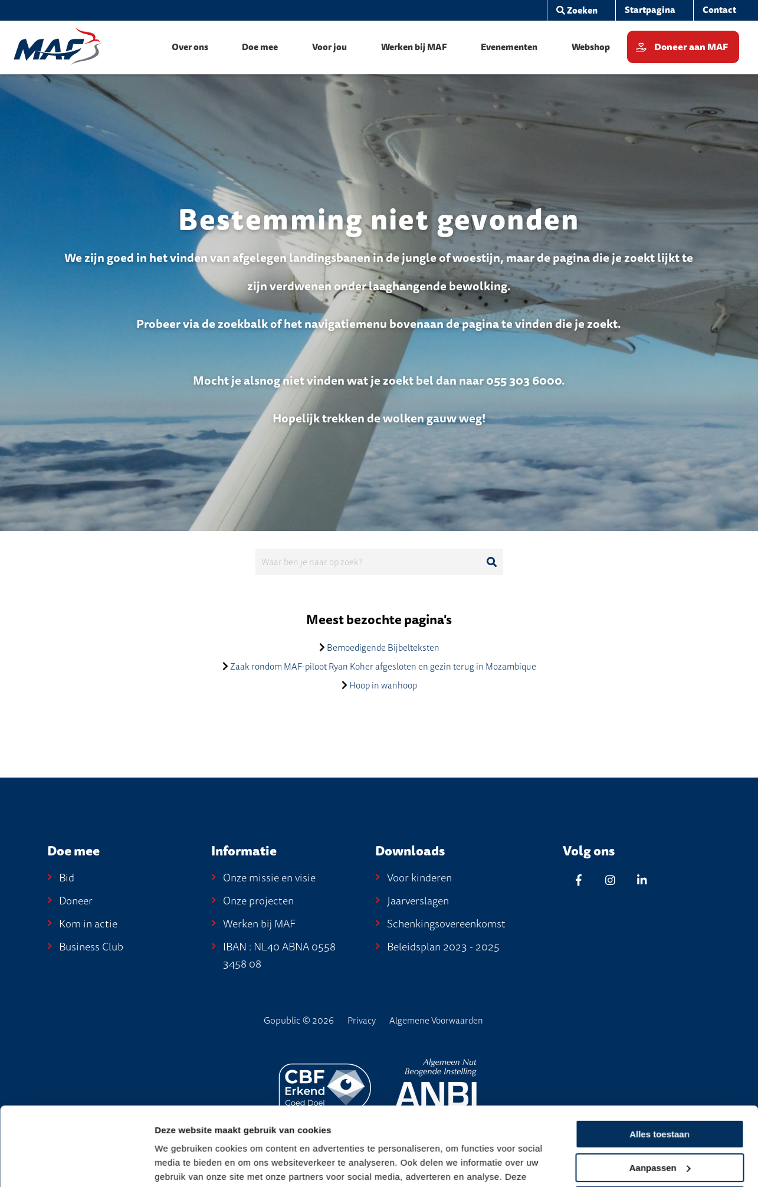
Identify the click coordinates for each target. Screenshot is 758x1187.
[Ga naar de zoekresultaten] (492, 562)
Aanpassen (660, 1093)
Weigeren (659, 1127)
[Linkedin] (642, 880)
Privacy (361, 1020)
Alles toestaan (659, 1060)
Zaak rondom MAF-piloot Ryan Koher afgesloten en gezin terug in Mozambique (383, 666)
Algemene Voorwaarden (436, 1020)
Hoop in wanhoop (383, 685)
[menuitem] (649, 10)
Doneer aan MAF (691, 47)
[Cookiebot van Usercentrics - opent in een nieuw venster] (76, 1164)
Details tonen (183, 1164)
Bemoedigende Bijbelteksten (383, 647)
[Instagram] (610, 880)
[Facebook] (578, 880)
